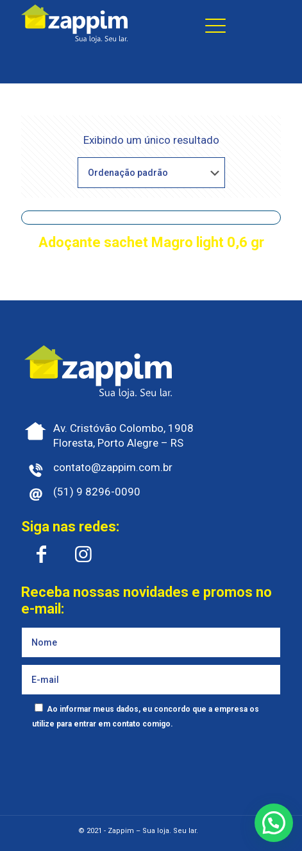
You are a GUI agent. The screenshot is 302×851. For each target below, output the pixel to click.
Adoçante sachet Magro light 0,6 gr (151, 242)
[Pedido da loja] (151, 172)
